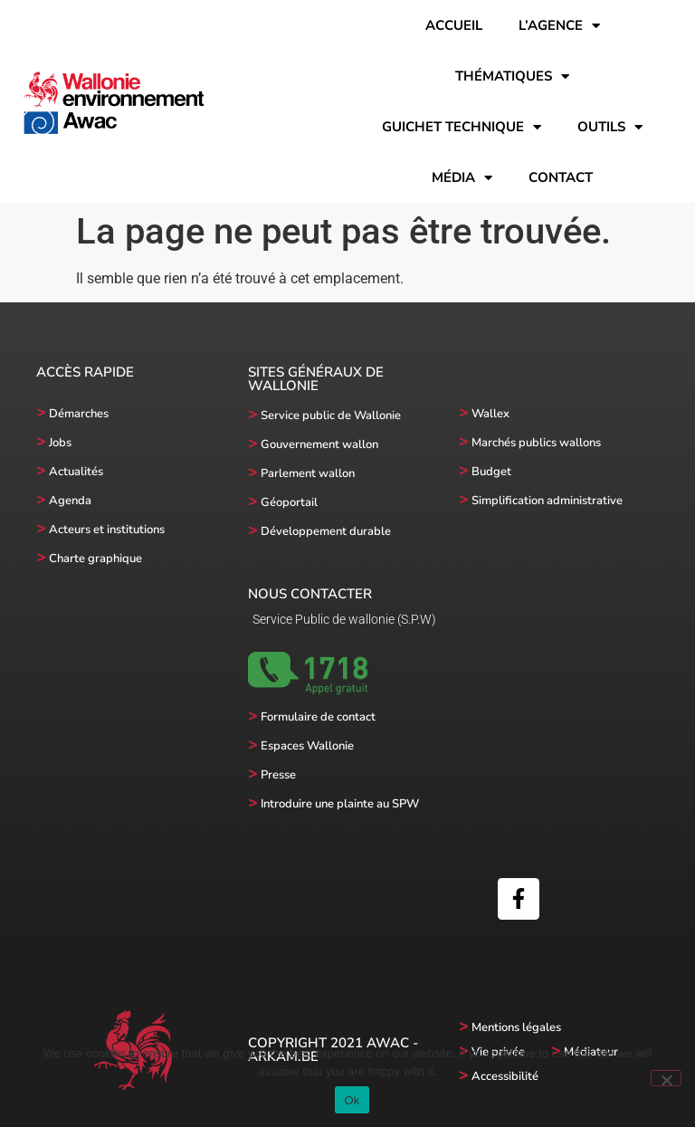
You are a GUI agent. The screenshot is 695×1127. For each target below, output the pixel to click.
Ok (351, 1100)
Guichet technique (461, 127)
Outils (610, 127)
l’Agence (559, 26)
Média (462, 178)
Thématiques (512, 76)
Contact (560, 177)
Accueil (453, 25)
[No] (666, 1078)
